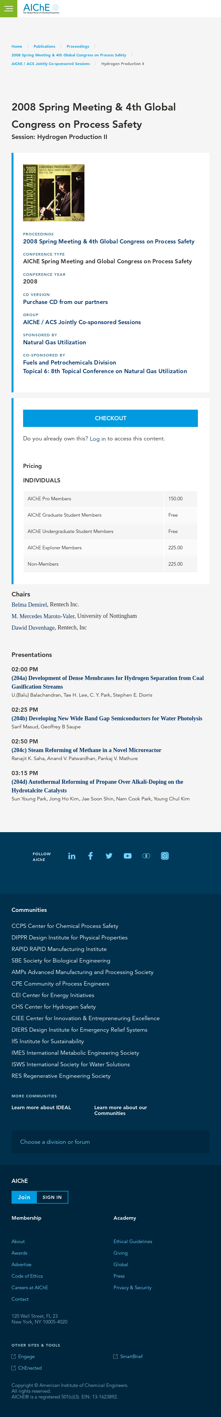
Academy (125, 1218)
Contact (20, 1299)
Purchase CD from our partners (65, 301)
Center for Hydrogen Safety (54, 1006)
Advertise (21, 1264)
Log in (98, 438)
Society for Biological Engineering (61, 960)
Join (24, 1197)
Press (119, 1276)
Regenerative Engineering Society (61, 1075)
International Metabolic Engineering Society (75, 1052)
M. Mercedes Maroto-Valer (43, 616)
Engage (26, 1356)
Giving (121, 1252)
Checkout (110, 418)
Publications (44, 46)
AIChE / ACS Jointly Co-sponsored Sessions (51, 63)
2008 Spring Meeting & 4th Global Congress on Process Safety (69, 54)
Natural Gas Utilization (54, 342)
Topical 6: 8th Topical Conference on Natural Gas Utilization (105, 370)
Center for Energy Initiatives (53, 994)
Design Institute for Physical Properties (70, 937)
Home (17, 46)
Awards (19, 1252)
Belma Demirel (29, 604)
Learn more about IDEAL (41, 1107)
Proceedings (78, 46)
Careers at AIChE (30, 1287)
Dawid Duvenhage (33, 627)
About (18, 1241)
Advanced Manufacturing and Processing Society (83, 971)
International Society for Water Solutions (71, 1064)
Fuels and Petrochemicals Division (69, 362)
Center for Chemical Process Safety (65, 925)
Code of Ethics (27, 1276)
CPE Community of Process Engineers (60, 983)
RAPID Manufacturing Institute (59, 948)
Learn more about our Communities (120, 1110)
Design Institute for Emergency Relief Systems (80, 1029)
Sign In (52, 1197)
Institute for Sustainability (48, 1040)
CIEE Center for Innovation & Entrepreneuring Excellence (86, 1017)
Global (121, 1264)
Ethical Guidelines (133, 1241)
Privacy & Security (132, 1287)
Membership (26, 1218)
